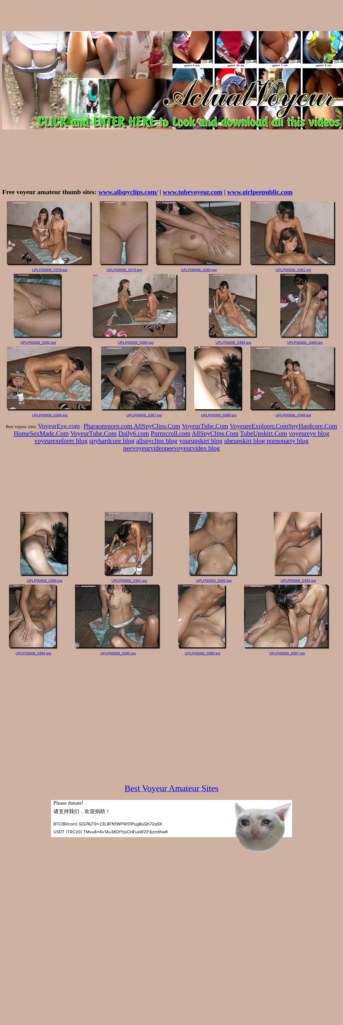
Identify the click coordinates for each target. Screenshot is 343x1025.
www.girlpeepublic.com (260, 191)
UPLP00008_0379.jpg (124, 270)
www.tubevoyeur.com (192, 191)
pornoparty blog (288, 440)
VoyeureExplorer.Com (259, 425)
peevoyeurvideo (144, 448)
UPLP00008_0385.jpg (305, 342)
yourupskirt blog (200, 440)
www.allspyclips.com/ (128, 191)
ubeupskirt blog (245, 440)
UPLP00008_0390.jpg (44, 581)
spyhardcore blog (111, 440)
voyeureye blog (309, 433)
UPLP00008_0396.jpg (202, 653)
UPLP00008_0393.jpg (298, 581)
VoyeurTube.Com (205, 425)
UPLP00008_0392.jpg (213, 581)
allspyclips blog (156, 440)
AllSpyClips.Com (157, 425)
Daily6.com (133, 433)
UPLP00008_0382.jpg (38, 342)
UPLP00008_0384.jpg (233, 342)
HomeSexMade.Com (41, 433)
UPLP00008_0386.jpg (49, 415)
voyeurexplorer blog (61, 440)
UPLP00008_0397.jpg (287, 653)
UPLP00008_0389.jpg (293, 415)
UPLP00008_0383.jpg (136, 342)
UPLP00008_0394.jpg (33, 653)
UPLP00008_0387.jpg (144, 415)
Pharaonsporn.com (108, 425)
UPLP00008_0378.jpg (49, 270)
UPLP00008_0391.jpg (129, 581)
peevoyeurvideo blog (192, 448)
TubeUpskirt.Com (263, 433)
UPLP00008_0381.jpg (293, 270)
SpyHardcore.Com (312, 425)
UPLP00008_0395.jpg (118, 653)
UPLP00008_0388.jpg (218, 415)
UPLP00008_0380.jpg (198, 270)
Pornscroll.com (170, 433)
